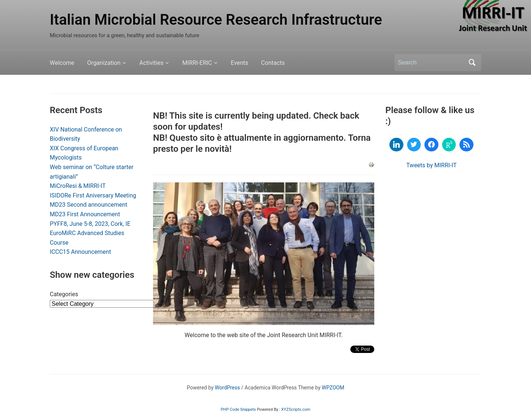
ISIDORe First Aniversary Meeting (93, 195)
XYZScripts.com (295, 409)
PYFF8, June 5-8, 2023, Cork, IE (90, 223)
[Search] (431, 62)
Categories (64, 294)
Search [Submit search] (472, 62)
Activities (151, 62)
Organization (103, 62)
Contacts (273, 62)
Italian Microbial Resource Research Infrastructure (216, 19)
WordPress (227, 388)
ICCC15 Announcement (80, 251)
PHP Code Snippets (238, 409)
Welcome (62, 62)
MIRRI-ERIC (197, 62)
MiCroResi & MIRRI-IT (78, 185)
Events (239, 62)
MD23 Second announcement (88, 204)
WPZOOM (333, 388)
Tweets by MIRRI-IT (431, 165)
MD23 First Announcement (85, 214)
